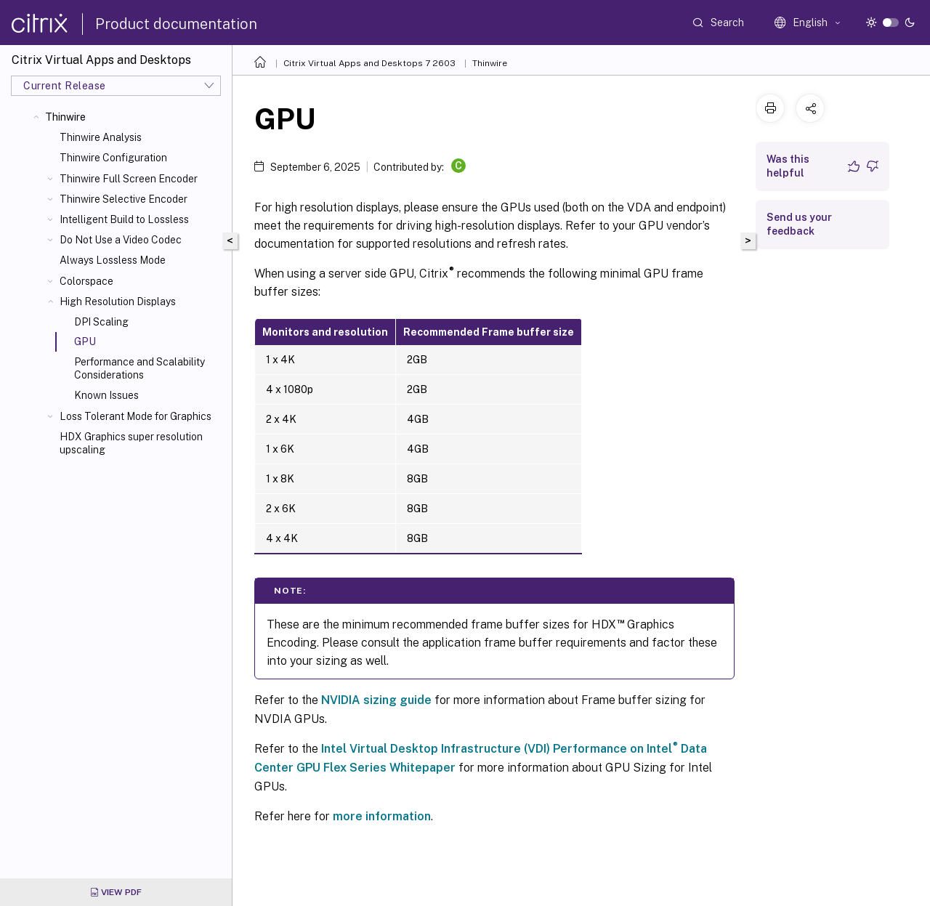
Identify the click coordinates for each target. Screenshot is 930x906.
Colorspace (86, 281)
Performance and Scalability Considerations (139, 368)
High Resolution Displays (118, 301)
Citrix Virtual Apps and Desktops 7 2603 (369, 63)
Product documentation (176, 24)
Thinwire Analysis (101, 137)
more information (382, 816)
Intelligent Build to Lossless (124, 219)
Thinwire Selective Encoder (123, 199)
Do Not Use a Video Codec (121, 240)
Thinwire (65, 117)
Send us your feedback (799, 224)
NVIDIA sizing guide (376, 700)
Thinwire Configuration (113, 157)
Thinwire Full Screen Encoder (129, 179)
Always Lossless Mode (113, 260)
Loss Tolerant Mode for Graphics (135, 416)
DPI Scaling (101, 322)
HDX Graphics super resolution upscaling (131, 443)
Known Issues (106, 395)
